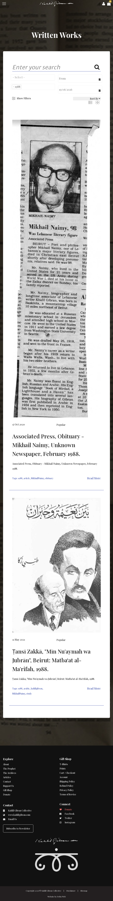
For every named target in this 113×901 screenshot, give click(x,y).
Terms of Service (68, 779)
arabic (27, 688)
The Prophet (9, 759)
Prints (63, 753)
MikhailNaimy (37, 478)
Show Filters (24, 98)
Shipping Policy (67, 766)
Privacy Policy (67, 774)
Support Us (8, 777)
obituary (49, 478)
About (6, 755)
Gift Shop (7, 781)
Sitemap (83, 890)
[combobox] (33, 77)
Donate (6, 785)
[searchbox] (33, 77)
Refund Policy (66, 770)
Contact (7, 772)
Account (64, 761)
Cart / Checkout (67, 757)
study (29, 693)
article (27, 478)
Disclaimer (70, 890)
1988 (20, 478)
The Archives (9, 764)
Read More (94, 478)
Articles (7, 768)
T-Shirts (64, 748)
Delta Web (61, 896)
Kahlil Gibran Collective (51, 890)
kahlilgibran (36, 688)
